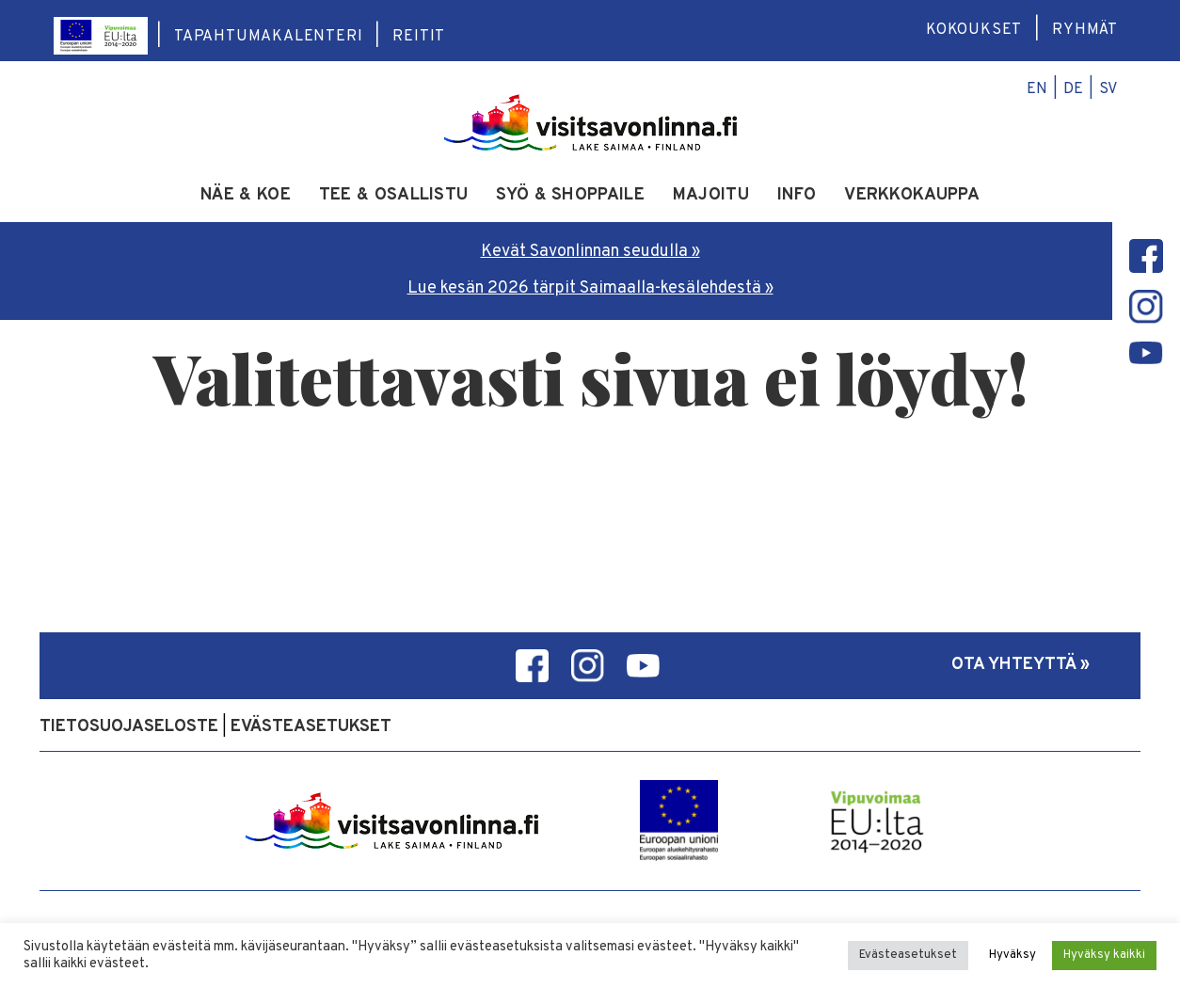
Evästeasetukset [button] (908, 955)
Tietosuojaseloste (129, 727)
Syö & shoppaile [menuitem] (570, 195)
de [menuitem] (1073, 89)
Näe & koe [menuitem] (245, 195)
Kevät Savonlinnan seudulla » (590, 252)
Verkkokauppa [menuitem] (912, 195)
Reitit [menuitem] (418, 36)
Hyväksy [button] (1012, 955)
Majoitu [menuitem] (711, 195)
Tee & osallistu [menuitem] (394, 195)
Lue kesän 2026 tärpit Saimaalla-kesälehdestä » (590, 288)
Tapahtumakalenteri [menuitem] (268, 36)
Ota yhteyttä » (1020, 665)
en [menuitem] (1037, 89)
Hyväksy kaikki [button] (1104, 955)
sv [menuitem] (1108, 89)
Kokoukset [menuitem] (974, 30)
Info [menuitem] (796, 195)
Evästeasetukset (311, 727)
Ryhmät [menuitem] (1085, 30)
